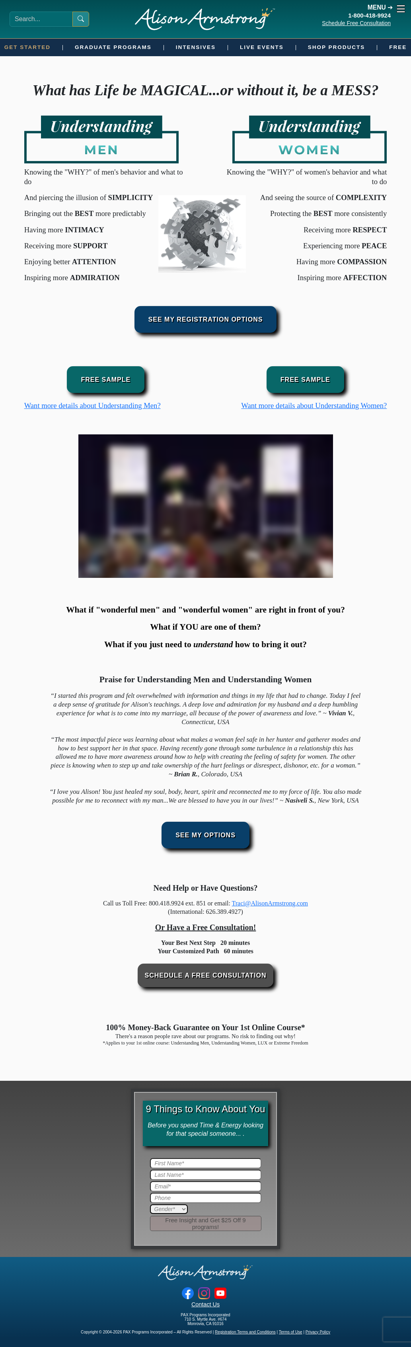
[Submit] (205, 1223)
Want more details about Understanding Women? (314, 405)
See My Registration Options (205, 319)
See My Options (205, 835)
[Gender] (169, 1209)
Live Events (262, 47)
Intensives (196, 47)
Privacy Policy (318, 1332)
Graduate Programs (113, 47)
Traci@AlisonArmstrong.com (270, 903)
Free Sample (106, 379)
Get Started (27, 47)
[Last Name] (205, 1175)
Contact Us (205, 1304)
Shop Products (336, 47)
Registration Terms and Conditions (245, 1332)
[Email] (205, 1186)
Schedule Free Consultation (356, 23)
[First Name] (205, 1163)
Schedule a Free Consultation (206, 975)
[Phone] (205, 1198)
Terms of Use (290, 1332)
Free (398, 47)
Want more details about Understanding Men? (92, 405)
